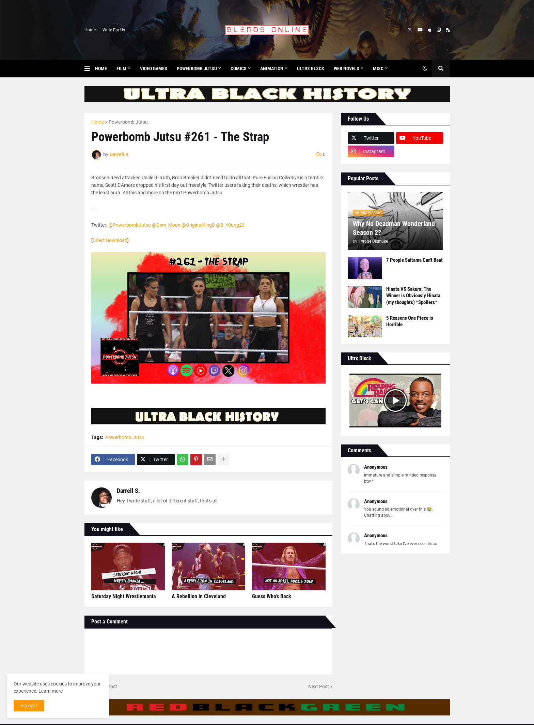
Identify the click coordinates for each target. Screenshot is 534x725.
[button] (89, 68)
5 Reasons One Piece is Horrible (409, 321)
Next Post (318, 686)
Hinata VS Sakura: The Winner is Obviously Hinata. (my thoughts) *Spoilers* (414, 295)
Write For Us (114, 30)
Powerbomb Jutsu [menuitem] (197, 68)
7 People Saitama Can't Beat (414, 260)
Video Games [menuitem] (153, 68)
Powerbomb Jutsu (128, 122)
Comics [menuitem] (239, 68)
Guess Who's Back (271, 596)
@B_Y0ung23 (230, 225)
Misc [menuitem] (378, 68)
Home (90, 30)
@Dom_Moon (166, 225)
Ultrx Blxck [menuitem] (310, 68)
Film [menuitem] (121, 68)
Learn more (50, 691)
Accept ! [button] (28, 705)
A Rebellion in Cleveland (199, 596)
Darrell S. (128, 490)
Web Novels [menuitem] (346, 68)
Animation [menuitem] (271, 68)
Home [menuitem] (101, 68)
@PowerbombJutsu (129, 225)
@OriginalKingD (198, 225)
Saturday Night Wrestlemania (123, 596)
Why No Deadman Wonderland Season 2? (394, 228)
